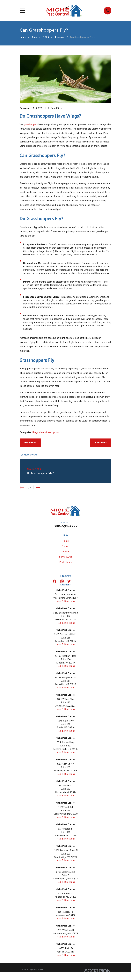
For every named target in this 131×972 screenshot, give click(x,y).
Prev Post (30, 442)
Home (65, 540)
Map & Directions (65, 601)
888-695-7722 (66, 526)
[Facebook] (54, 581)
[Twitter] (69, 581)
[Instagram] (62, 581)
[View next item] (38, 487)
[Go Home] (23, 37)
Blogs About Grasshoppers (45, 432)
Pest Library (65, 562)
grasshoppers (31, 124)
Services (65, 551)
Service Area (65, 556)
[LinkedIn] (76, 581)
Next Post (101, 442)
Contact (65, 546)
